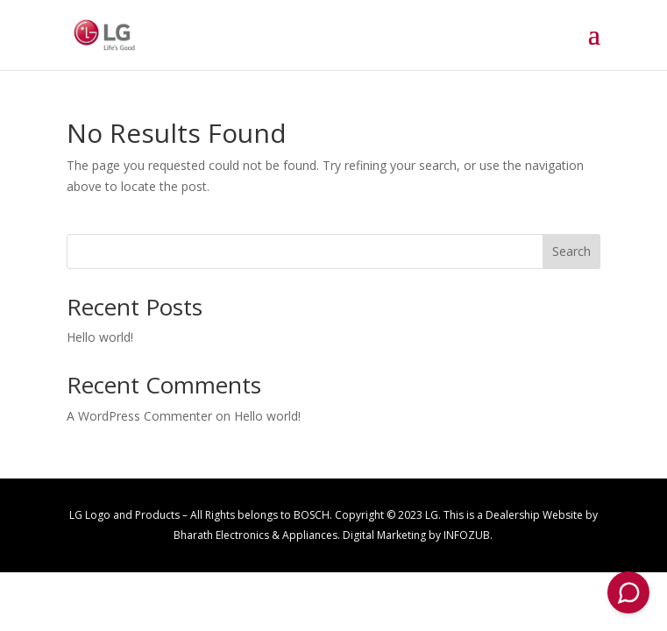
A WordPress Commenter (139, 416)
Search (571, 251)
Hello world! (100, 337)
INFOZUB (466, 535)
